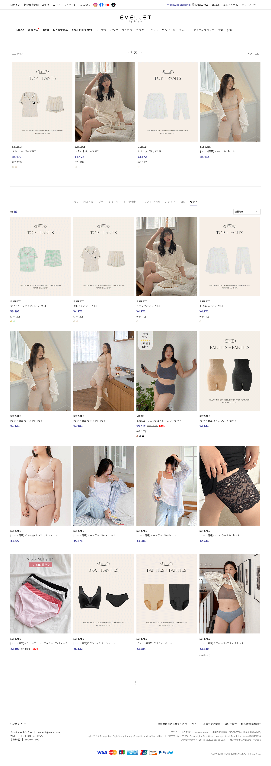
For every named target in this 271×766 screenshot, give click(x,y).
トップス (101, 30)
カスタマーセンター (21, 732)
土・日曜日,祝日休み (31, 736)
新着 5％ (33, 30)
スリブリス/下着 (151, 201)
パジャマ (170, 201)
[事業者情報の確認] (251, 732)
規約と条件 (231, 724)
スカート (184, 30)
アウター (141, 30)
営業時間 (15, 739)
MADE (20, 30)
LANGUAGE (187, 4)
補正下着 (88, 201)
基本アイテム (230, 4)
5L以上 (215, 4)
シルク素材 (130, 201)
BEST (46, 30)
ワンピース (168, 30)
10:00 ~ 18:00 (32, 739)
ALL (76, 201)
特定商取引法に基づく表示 (172, 724)
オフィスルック (250, 4)
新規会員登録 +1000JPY (36, 4)
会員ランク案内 (211, 724)
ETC (182, 201)
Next (253, 54)
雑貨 (229, 30)
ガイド (195, 724)
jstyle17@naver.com (48, 732)
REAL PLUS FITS (82, 30)
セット (193, 201)
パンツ (114, 30)
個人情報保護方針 (251, 724)
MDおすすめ (60, 30)
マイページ (70, 4)
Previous (17, 54)
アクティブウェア (203, 30)
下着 (220, 30)
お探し (85, 4)
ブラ (100, 201)
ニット (154, 30)
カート (56, 4)
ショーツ (114, 201)
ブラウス (127, 30)
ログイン (15, 4)
